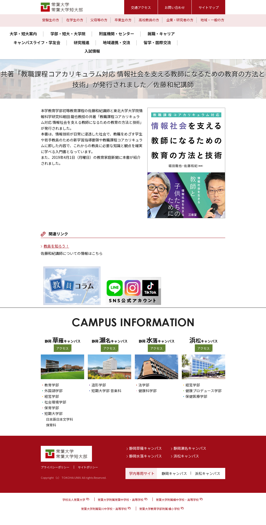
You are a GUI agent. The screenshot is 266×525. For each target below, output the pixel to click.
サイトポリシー (88, 467)
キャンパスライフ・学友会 (37, 42)
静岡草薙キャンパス (145, 448)
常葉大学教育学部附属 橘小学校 (159, 509)
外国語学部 (53, 390)
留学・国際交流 (157, 42)
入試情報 (92, 51)
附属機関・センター (116, 33)
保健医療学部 (196, 396)
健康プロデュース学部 (203, 390)
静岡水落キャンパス (145, 456)
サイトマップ (208, 7)
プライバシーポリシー (55, 467)
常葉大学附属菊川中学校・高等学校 (104, 509)
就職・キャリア (161, 33)
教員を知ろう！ (56, 246)
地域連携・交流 (116, 42)
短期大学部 (53, 413)
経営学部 (51, 396)
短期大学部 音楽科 (106, 390)
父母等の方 (98, 19)
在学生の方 (74, 19)
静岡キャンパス (174, 473)
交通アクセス (141, 7)
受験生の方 (50, 19)
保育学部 (51, 407)
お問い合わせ (175, 7)
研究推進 (81, 42)
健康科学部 (147, 390)
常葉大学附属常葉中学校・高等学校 (120, 499)
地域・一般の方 (212, 19)
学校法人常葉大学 (73, 499)
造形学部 (98, 384)
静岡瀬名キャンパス (190, 448)
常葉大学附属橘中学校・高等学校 (177, 499)
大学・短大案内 (23, 33)
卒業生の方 (123, 19)
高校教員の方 (149, 19)
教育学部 (51, 384)
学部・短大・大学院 (67, 33)
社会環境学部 (55, 402)
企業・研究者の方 (179, 19)
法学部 (143, 384)
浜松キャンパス (186, 456)
